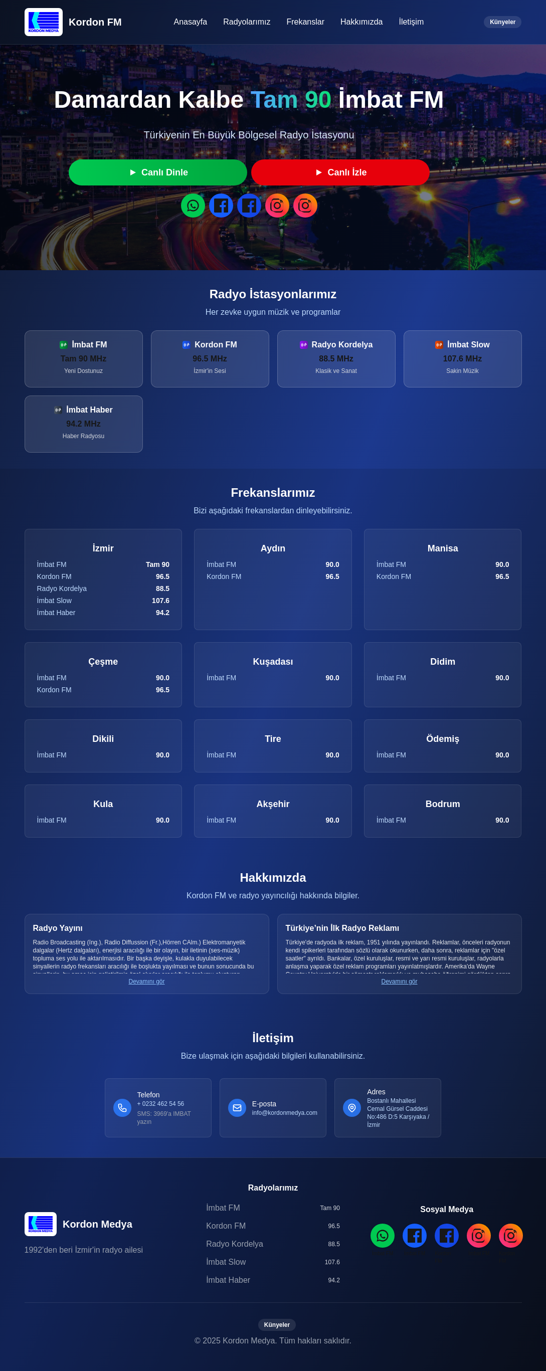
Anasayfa (190, 22)
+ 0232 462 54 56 (161, 1103)
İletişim (411, 22)
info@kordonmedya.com (284, 1112)
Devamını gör (146, 981)
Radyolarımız (246, 22)
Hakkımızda (361, 22)
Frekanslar (305, 22)
